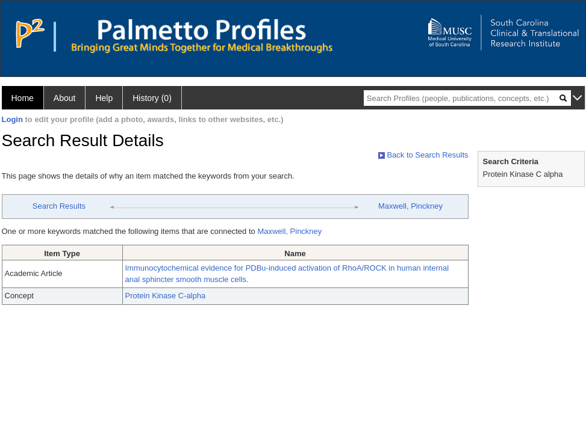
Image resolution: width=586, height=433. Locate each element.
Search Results (59, 205)
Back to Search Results (423, 154)
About (65, 98)
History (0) (152, 98)
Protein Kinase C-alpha (165, 295)
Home (22, 98)
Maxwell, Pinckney (410, 205)
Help (104, 98)
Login (12, 119)
